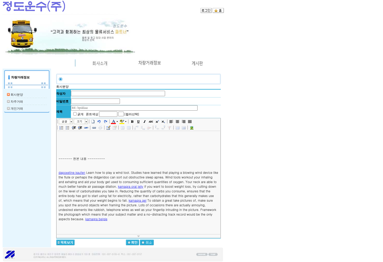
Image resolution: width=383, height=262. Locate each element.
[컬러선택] (132, 114)
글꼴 (64, 121)
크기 (79, 121)
